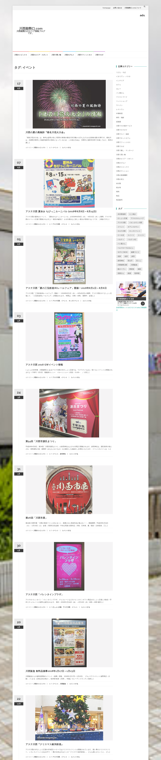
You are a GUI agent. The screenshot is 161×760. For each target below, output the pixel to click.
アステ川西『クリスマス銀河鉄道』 (45, 744)
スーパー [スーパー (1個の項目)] (141, 235)
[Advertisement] (97, 33)
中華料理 (119, 113)
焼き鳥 (118, 187)
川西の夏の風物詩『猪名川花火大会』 (46, 132)
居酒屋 (118, 122)
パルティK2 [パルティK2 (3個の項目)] (132, 239)
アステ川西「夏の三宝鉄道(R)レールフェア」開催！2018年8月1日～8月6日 (66, 288)
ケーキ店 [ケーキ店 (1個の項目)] (121, 235)
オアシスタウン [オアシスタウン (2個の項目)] (133, 227)
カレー (118, 89)
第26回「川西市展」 (37, 517)
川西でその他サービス (124, 126)
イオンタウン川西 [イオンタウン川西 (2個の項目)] (135, 222)
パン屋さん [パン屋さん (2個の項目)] (122, 244)
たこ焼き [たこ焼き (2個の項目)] (132, 214)
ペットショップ (121, 101)
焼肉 (117, 191)
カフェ (118, 85)
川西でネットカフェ (123, 138)
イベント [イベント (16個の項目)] (121, 227)
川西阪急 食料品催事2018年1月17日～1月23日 (50, 671)
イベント (55, 147)
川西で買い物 (56, 55)
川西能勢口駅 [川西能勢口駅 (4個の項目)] (122, 265)
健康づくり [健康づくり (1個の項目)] (135, 252)
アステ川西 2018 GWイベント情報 (44, 364)
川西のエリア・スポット (39, 55)
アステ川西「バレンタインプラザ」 (45, 594)
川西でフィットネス (85, 55)
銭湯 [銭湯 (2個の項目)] (129, 273)
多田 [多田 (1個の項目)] (133, 256)
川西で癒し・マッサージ (125, 150)
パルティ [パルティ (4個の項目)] (121, 239)
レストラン (120, 109)
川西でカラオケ (121, 130)
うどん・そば (121, 72)
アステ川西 (56, 224)
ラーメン (119, 105)
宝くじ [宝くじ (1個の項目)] (138, 261)
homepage (107, 8)
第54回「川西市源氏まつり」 (41, 441)
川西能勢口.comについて (133, 8)
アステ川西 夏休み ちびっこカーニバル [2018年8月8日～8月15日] (61, 211)
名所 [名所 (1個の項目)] (126, 256)
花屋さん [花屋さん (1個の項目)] (121, 273)
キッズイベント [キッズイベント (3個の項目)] (134, 231)
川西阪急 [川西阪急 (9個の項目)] (134, 265)
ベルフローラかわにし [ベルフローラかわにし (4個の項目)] (125, 248)
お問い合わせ (117, 8)
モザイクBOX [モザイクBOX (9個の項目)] (122, 252)
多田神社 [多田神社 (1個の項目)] (121, 261)
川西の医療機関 (121, 175)
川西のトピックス (20, 55)
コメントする (66, 147)
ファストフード (121, 97)
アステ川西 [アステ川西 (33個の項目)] (122, 222)
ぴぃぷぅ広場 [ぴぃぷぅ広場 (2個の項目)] (122, 218)
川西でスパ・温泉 (122, 134)
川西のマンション (122, 171)
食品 (117, 196)
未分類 (118, 183)
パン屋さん (120, 93)
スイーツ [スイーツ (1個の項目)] (131, 235)
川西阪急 (63, 684)
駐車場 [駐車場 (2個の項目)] (137, 273)
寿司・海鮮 (120, 117)
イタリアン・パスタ (123, 76)
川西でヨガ (99, 55)
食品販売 (119, 200)
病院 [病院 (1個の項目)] (139, 269)
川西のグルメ (69, 55)
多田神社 (63, 454)
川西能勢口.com (30, 28)
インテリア (120, 80)
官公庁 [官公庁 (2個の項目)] (130, 261)
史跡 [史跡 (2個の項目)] (119, 256)
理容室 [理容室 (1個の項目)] (131, 269)
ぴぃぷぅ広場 (57, 607)
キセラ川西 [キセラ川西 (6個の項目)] (122, 231)
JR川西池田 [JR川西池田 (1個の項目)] (122, 214)
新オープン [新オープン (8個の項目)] (122, 269)
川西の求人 (120, 179)
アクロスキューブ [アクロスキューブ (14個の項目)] (137, 218)
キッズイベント (74, 301)
